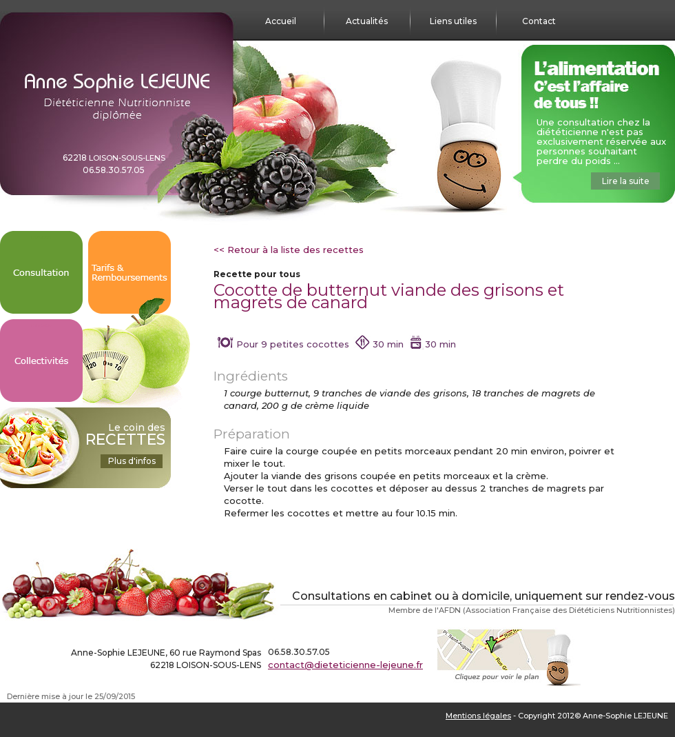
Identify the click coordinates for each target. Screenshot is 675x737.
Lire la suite (626, 181)
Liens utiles (453, 21)
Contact (539, 21)
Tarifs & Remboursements (130, 237)
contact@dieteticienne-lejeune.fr (345, 664)
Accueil (280, 21)
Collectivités (41, 325)
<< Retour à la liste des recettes (289, 249)
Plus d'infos (132, 461)
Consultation (41, 237)
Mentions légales (478, 715)
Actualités (367, 21)
